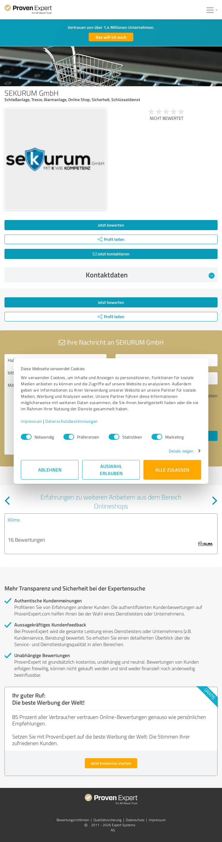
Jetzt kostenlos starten (111, 763)
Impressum (31, 421)
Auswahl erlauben (111, 470)
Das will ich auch (111, 37)
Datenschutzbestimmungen (71, 421)
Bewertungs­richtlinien (73, 819)
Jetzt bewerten (111, 225)
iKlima (14, 519)
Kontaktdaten (150, 275)
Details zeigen (181, 451)
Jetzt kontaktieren (111, 254)
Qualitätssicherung (107, 819)
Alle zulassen (172, 469)
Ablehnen (50, 469)
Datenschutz (135, 819)
